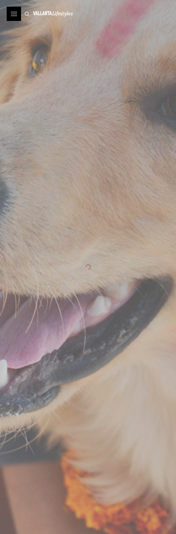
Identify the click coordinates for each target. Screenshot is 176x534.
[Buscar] (27, 14)
